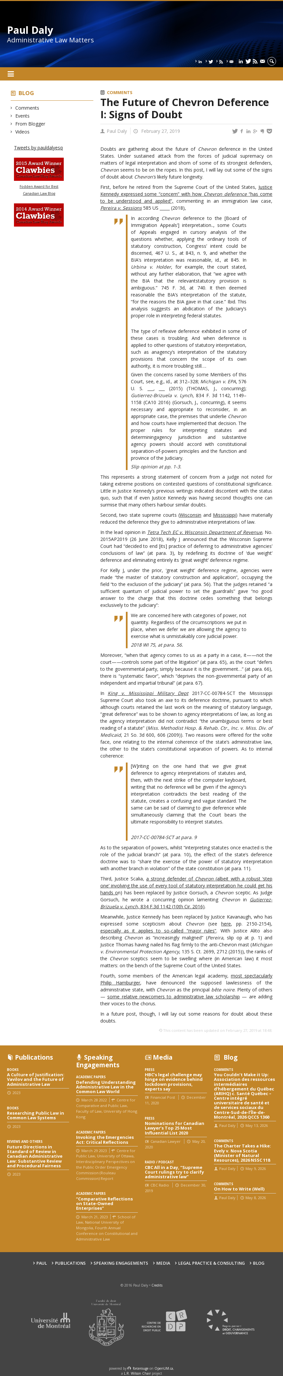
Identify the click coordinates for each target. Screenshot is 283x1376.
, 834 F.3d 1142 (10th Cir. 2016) (171, 906)
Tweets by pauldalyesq (38, 147)
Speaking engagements (121, 1263)
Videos (23, 132)
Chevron (205, 878)
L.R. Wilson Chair (137, 1373)
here (226, 924)
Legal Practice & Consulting (211, 1263)
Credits (156, 1285)
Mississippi (224, 515)
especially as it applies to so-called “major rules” (158, 930)
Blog (26, 93)
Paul (41, 1263)
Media (163, 1263)
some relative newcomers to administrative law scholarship (173, 996)
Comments (27, 108)
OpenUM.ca (163, 1368)
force (140, 1368)
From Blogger (30, 124)
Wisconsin (190, 515)
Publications (70, 1263)
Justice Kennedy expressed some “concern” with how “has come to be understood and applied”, (186, 194)
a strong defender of (170, 878)
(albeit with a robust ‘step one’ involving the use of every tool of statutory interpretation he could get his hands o (186, 885)
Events (23, 116)
